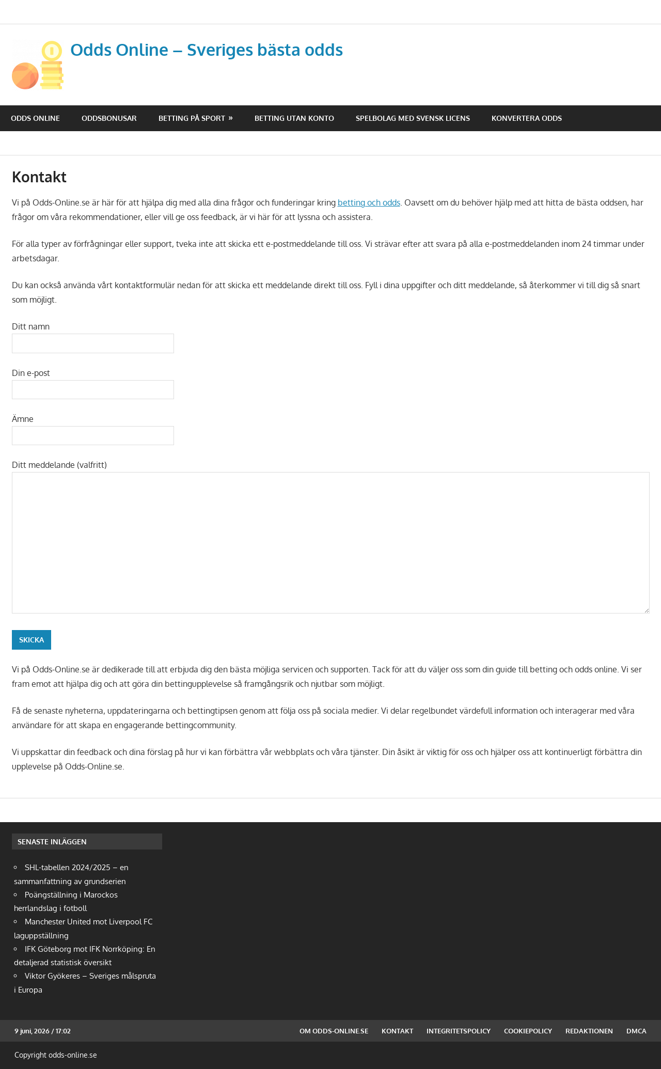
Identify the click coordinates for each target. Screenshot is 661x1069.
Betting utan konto (294, 118)
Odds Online (35, 118)
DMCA (636, 1031)
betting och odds (369, 202)
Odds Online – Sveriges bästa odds (206, 49)
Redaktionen (589, 1031)
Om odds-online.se (334, 1031)
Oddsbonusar (109, 118)
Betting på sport (192, 118)
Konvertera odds (527, 118)
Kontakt (397, 1031)
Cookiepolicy (528, 1031)
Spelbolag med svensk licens (413, 118)
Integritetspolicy (459, 1031)
